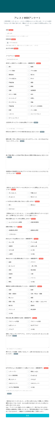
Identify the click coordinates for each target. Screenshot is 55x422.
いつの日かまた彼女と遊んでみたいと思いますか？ (23, 201)
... (9, 393)
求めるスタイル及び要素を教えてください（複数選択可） (24, 258)
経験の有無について (14, 227)
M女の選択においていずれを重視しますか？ (21, 219)
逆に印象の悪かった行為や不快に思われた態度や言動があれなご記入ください (27, 156)
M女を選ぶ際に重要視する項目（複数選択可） (21, 318)
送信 (27, 415)
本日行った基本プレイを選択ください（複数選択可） (23, 63)
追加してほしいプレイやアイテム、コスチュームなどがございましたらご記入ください (27, 334)
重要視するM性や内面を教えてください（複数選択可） (24, 286)
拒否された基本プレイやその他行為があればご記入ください (25, 132)
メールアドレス (13, 56)
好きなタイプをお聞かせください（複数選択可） (22, 239)
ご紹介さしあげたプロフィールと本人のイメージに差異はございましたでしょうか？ (27, 188)
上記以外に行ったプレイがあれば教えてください (22, 122)
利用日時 (11, 39)
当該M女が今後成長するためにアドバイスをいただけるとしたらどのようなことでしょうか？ (27, 172)
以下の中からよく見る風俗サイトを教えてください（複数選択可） (27, 368)
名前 (9, 30)
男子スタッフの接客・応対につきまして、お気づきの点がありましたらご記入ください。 (27, 353)
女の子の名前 (12, 48)
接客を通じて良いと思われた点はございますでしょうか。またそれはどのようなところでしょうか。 (27, 140)
